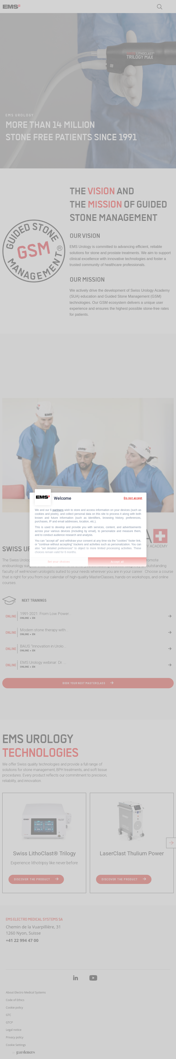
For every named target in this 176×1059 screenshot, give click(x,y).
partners (57, 510)
